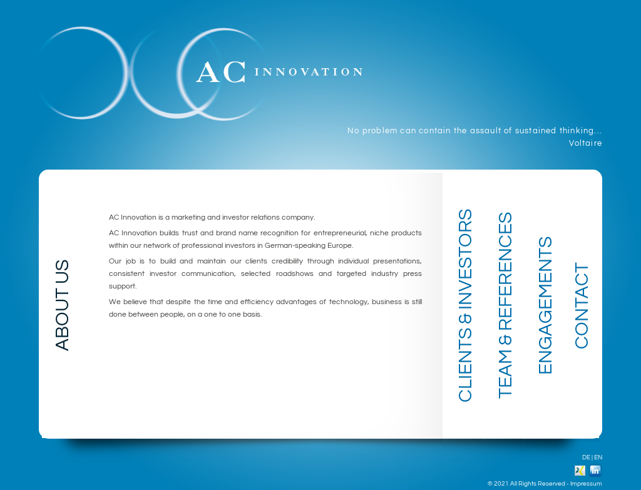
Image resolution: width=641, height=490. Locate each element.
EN (598, 457)
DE (586, 457)
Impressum (586, 484)
